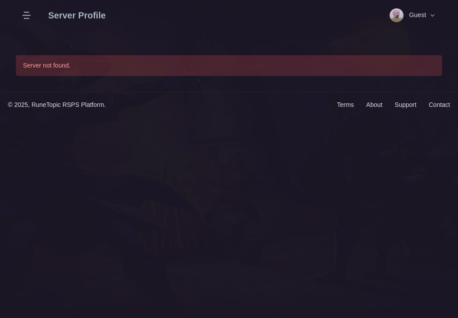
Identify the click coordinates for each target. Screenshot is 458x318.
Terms (346, 104)
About (374, 104)
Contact (439, 104)
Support (405, 104)
